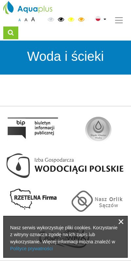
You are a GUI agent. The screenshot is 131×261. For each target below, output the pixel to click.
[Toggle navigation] (119, 20)
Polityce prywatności (31, 248)
